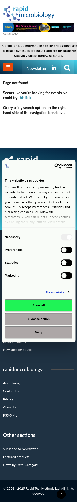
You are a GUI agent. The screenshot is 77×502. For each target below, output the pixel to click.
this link (24, 97)
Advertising (11, 383)
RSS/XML (10, 415)
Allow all (38, 305)
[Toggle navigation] (8, 67)
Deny (38, 332)
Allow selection (38, 319)
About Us (10, 407)
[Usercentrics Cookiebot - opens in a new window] (54, 166)
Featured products (16, 457)
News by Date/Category (20, 465)
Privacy (8, 399)
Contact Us (11, 391)
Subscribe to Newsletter (20, 449)
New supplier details (17, 349)
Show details (54, 292)
